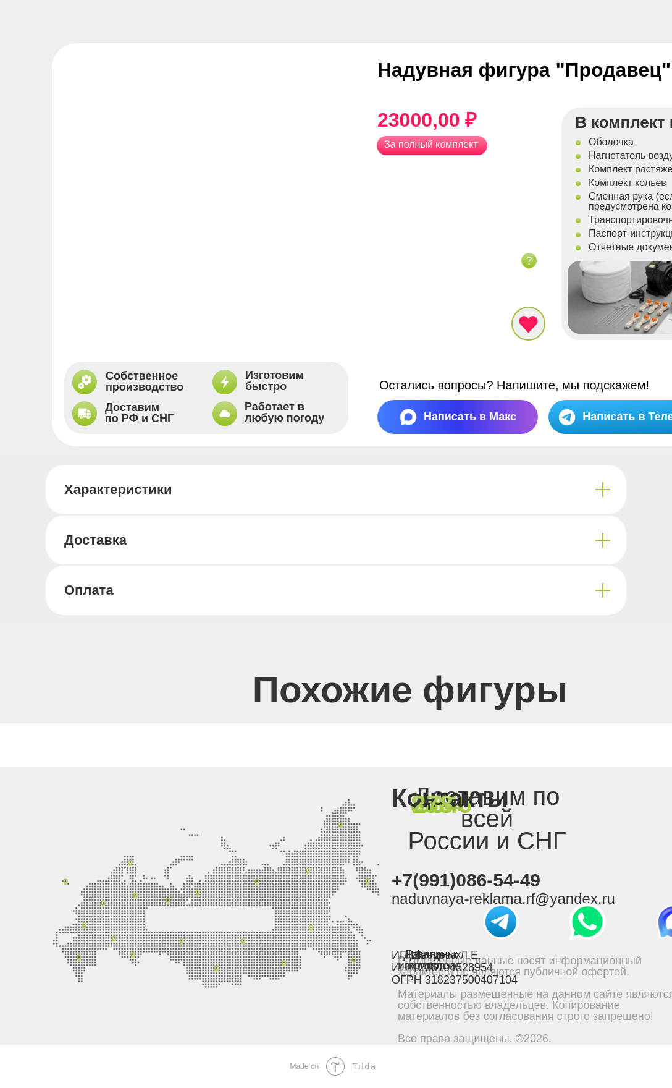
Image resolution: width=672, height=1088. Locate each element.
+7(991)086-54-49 (466, 880)
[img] (500, 921)
